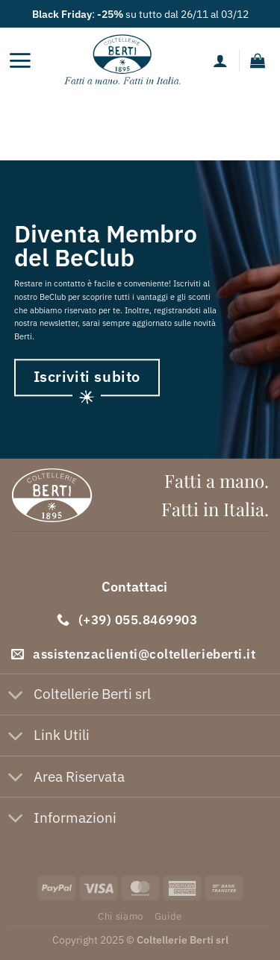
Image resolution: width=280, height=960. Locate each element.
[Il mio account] (220, 60)
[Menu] (19, 60)
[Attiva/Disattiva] (16, 695)
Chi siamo (120, 916)
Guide (168, 916)
